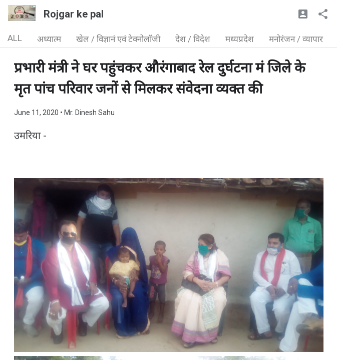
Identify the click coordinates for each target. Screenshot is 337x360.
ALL (15, 38)
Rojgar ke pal (74, 14)
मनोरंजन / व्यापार (296, 39)
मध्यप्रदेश (239, 39)
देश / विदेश (192, 39)
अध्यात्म (49, 39)
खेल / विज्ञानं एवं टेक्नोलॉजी (118, 39)
